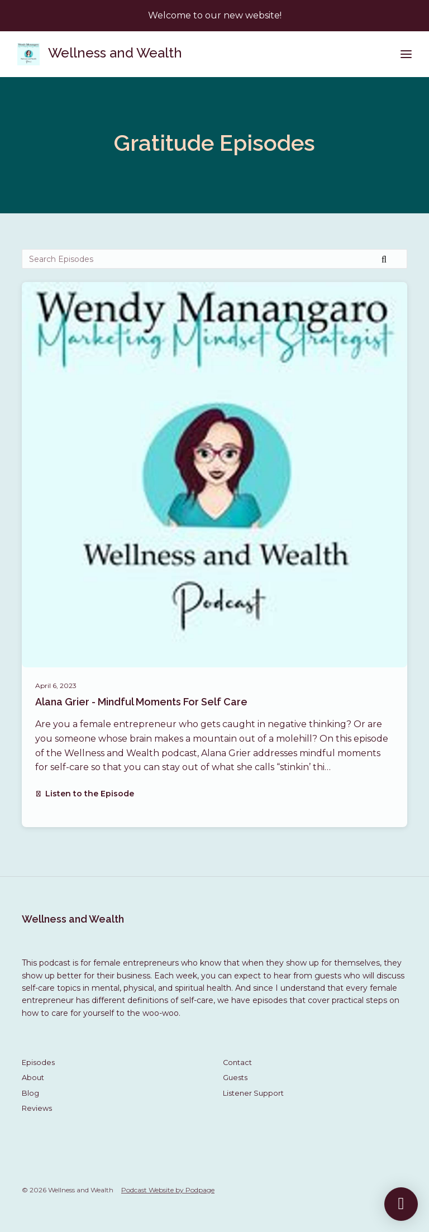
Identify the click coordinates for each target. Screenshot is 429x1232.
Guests (235, 1077)
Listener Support (253, 1093)
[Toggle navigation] (406, 54)
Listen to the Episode (84, 794)
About (33, 1077)
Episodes (38, 1062)
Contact (237, 1062)
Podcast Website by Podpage (167, 1190)
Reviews (37, 1108)
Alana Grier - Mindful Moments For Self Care (141, 702)
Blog (30, 1093)
